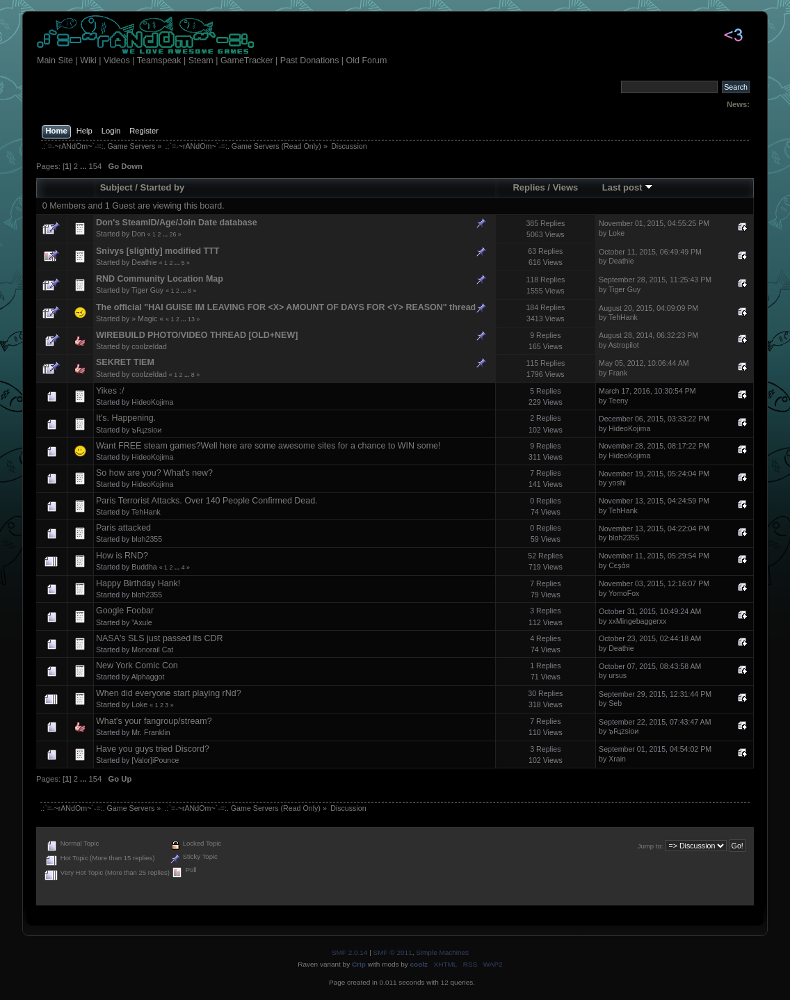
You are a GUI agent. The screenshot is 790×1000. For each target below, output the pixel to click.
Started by (162, 187)
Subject (116, 187)
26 (173, 234)
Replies (529, 187)
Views (566, 187)
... (84, 166)
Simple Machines (442, 952)
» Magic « (147, 318)
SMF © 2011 (392, 952)
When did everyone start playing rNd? (168, 693)
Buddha (144, 567)
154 (95, 166)
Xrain (617, 759)
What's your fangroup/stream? (154, 721)
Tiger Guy (147, 290)
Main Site (55, 60)
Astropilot (623, 345)
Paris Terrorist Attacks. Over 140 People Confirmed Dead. (207, 501)
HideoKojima (152, 402)
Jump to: (650, 846)
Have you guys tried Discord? (152, 749)
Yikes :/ (110, 391)
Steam (200, 60)
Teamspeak (159, 60)
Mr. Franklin (150, 732)
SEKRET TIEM (125, 362)
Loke (616, 233)
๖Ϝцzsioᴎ (146, 430)
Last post (628, 187)
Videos (117, 60)
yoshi (617, 482)
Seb (615, 703)
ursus (617, 675)
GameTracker (246, 60)
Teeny (618, 400)
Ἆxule (141, 622)
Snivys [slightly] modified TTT (157, 251)
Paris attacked (123, 528)
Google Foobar (125, 610)
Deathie (144, 262)
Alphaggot (148, 676)
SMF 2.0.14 (350, 952)
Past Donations (309, 60)
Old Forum (366, 60)
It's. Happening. (126, 418)
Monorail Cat (152, 649)
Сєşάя (618, 565)
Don (138, 233)
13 (191, 319)
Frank (617, 373)
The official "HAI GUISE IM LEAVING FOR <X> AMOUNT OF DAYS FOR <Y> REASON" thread (286, 307)
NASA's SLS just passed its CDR (159, 638)
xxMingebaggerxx (637, 621)
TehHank (623, 317)
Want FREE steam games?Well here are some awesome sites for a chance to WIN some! (268, 446)
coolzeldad (149, 346)
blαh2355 (146, 539)
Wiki (88, 60)
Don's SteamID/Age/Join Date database (176, 222)
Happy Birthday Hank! (138, 583)
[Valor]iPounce (155, 760)
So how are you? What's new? (154, 473)
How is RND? (122, 556)
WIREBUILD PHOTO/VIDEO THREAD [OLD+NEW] (197, 335)
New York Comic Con (137, 665)
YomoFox (623, 593)
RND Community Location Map (159, 279)
